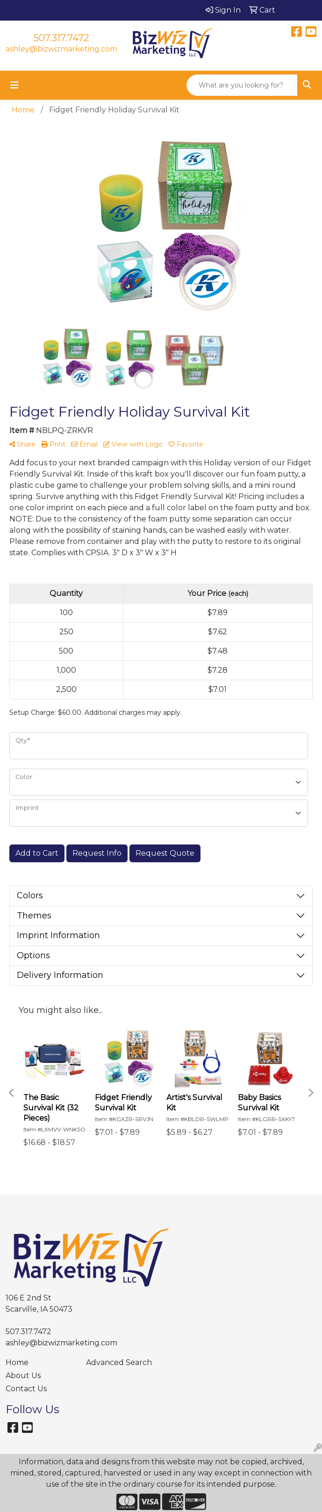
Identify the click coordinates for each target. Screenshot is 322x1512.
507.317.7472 (61, 38)
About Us (23, 1375)
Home (17, 1362)
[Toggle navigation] (14, 85)
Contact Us (26, 1388)
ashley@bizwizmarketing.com (61, 48)
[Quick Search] (242, 85)
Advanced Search (119, 1362)
